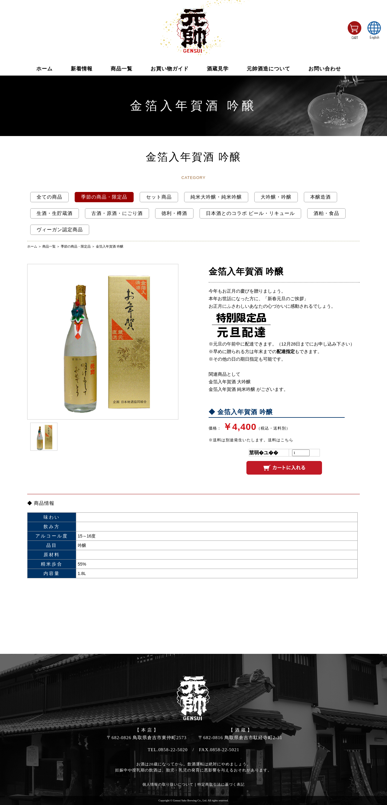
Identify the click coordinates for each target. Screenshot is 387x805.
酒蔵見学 (218, 69)
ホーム (44, 69)
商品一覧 (121, 69)
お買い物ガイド (170, 69)
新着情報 (82, 69)
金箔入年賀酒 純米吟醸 (232, 389)
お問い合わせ (324, 69)
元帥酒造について (268, 69)
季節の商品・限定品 (76, 246)
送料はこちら (280, 440)
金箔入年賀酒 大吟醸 (230, 381)
